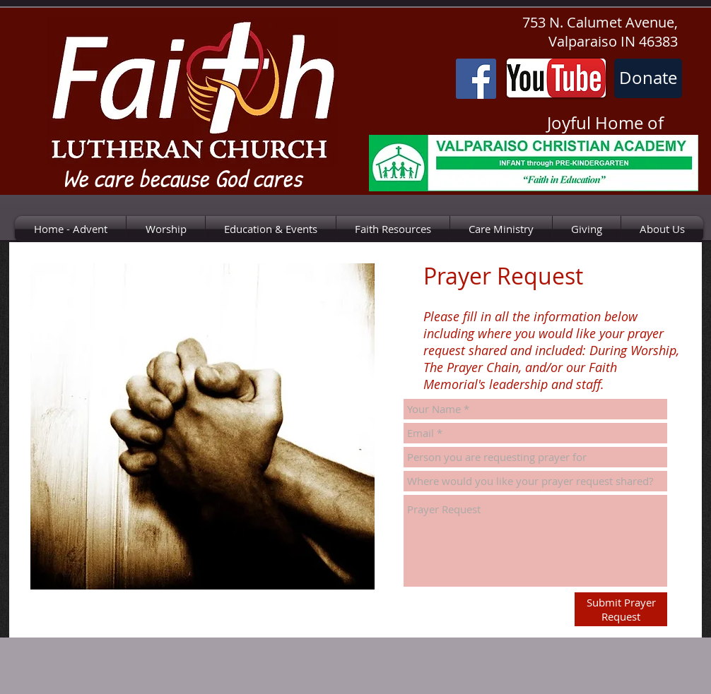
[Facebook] (476, 79)
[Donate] (648, 78)
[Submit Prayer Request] (621, 609)
